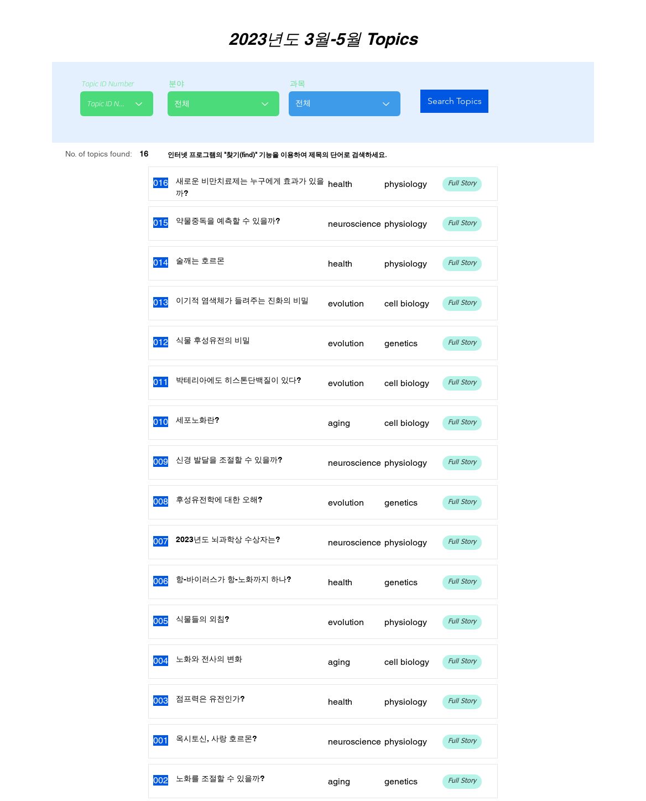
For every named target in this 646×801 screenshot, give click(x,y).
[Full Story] (462, 184)
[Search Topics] (454, 101)
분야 (176, 84)
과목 (297, 84)
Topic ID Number (107, 84)
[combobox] (116, 103)
